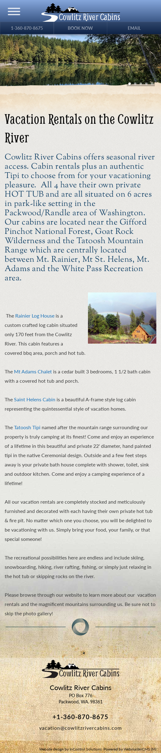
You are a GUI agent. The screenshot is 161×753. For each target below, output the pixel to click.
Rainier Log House (34, 316)
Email (134, 28)
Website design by (70, 749)
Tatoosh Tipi (27, 427)
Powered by (130, 749)
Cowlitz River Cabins (80, 668)
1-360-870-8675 (27, 28)
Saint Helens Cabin (34, 399)
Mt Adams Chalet (33, 371)
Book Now (80, 28)
